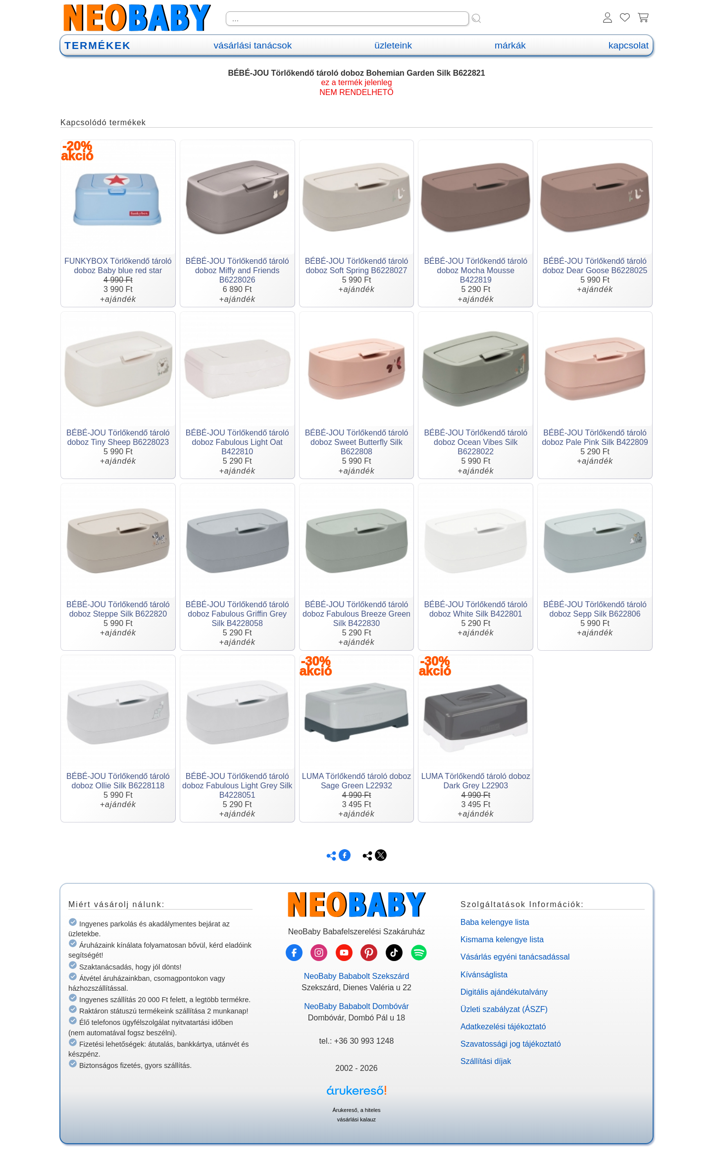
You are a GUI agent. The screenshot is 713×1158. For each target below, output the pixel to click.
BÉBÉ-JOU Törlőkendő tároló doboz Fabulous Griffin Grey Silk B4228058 (237, 613)
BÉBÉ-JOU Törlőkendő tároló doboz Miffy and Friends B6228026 (237, 270)
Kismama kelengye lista (502, 939)
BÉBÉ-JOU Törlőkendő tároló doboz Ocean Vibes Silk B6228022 (475, 442)
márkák (510, 45)
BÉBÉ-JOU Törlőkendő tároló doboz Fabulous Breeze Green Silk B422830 (356, 613)
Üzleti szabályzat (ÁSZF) (504, 1009)
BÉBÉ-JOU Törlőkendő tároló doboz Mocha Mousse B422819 (475, 270)
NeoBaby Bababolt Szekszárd (356, 976)
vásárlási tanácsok (252, 45)
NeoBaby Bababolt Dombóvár (356, 1006)
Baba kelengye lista (494, 922)
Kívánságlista (484, 974)
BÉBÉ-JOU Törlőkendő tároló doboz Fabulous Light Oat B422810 (237, 442)
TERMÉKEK (97, 45)
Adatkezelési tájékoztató (503, 1026)
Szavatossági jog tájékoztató (510, 1044)
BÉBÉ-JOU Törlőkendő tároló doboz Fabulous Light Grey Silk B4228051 (237, 785)
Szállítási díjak (485, 1061)
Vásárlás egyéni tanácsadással (515, 957)
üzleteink (393, 45)
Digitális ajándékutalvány (504, 992)
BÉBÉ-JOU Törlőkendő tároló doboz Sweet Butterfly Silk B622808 (356, 442)
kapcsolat (629, 45)
